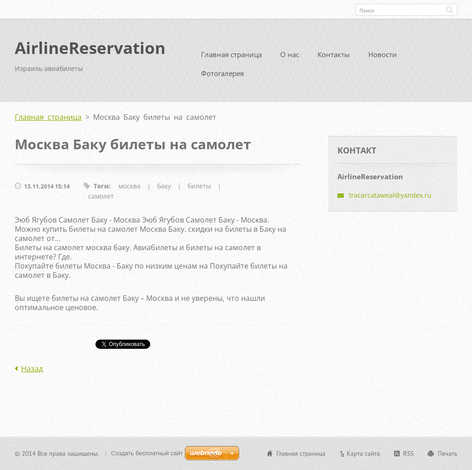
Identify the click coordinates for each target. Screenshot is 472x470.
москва (129, 189)
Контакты (334, 58)
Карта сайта (363, 454)
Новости (382, 58)
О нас (289, 58)
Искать (449, 10)
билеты (199, 189)
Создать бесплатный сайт (147, 454)
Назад (32, 372)
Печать (447, 454)
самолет (101, 199)
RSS (408, 454)
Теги (101, 189)
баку (164, 189)
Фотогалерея (222, 77)
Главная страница (231, 58)
